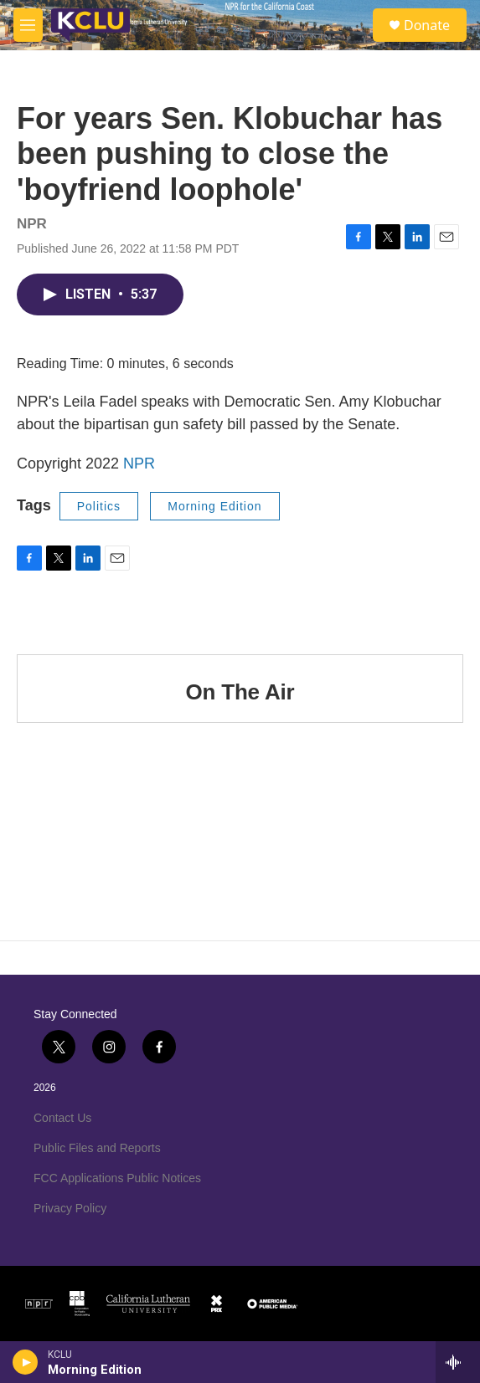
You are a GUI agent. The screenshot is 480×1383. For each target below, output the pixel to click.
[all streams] (458, 1362)
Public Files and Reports (97, 1148)
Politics (99, 506)
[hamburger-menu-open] (28, 25)
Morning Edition (214, 506)
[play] (25, 1362)
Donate (427, 25)
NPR (139, 463)
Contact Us (62, 1117)
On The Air (240, 691)
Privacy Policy (70, 1208)
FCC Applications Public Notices (117, 1178)
